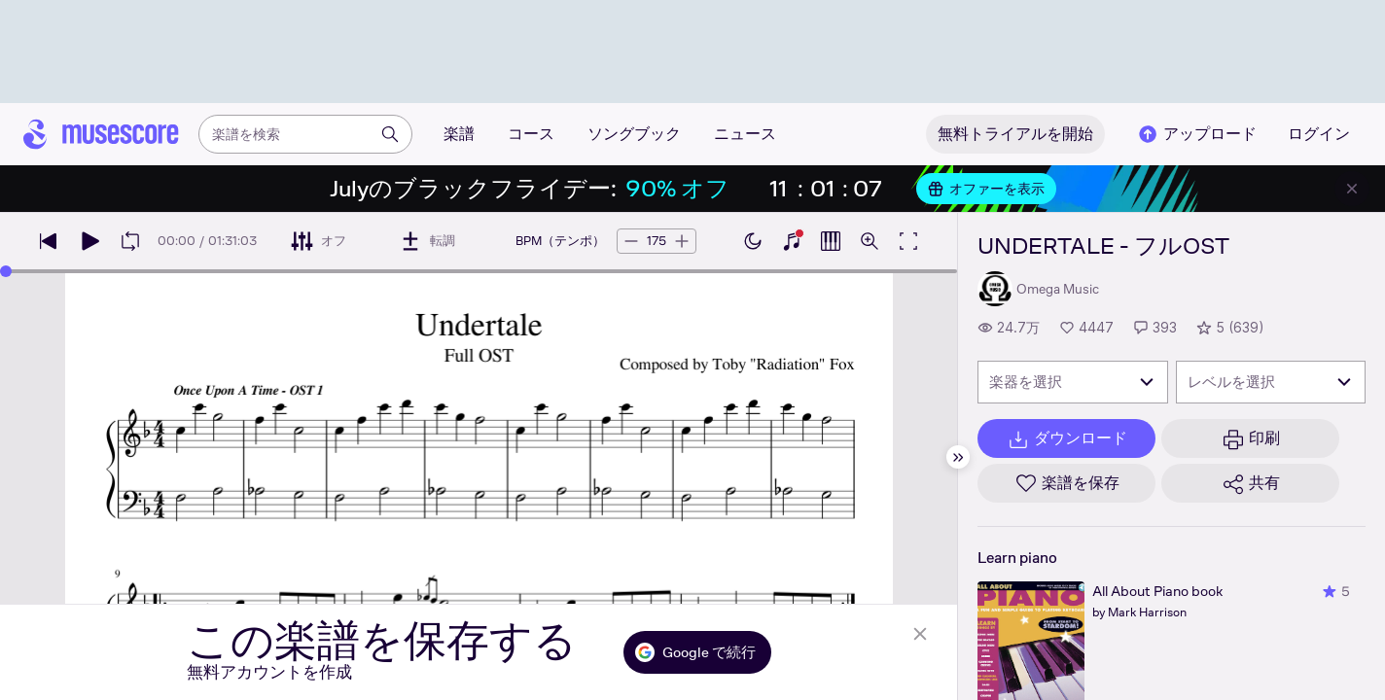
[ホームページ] (101, 134)
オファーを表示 (986, 188)
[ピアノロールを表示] (830, 241)
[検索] (390, 134)
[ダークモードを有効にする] (752, 241)
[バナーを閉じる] (1351, 188)
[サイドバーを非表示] (958, 457)
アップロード (1196, 134)
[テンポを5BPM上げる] (681, 241)
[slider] (6, 271)
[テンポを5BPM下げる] (631, 241)
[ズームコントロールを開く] (869, 241)
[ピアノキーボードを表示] (791, 241)
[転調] (427, 241)
